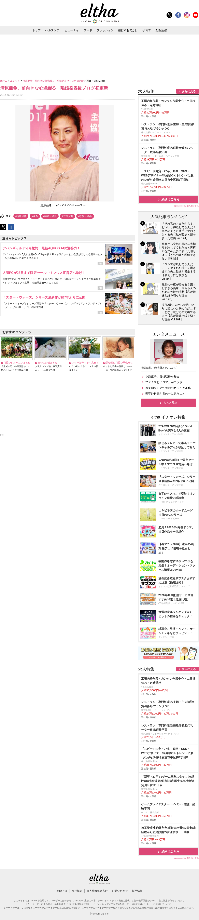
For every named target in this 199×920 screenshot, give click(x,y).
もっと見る (170, 402)
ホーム (4, 80)
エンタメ (15, 80)
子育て (146, 30)
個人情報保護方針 (97, 890)
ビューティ (72, 30)
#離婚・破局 (50, 216)
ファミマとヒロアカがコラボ (163, 382)
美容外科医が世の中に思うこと (165, 393)
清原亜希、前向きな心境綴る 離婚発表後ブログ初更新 (53, 80)
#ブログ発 (67, 216)
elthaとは (61, 890)
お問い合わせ (120, 890)
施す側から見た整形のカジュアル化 (168, 387)
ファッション (105, 30)
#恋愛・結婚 (85, 216)
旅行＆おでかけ (128, 30)
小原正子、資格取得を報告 (162, 376)
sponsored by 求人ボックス (186, 206)
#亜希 (35, 216)
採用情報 (137, 890)
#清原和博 (21, 216)
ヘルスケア (52, 30)
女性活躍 (161, 30)
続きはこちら (170, 199)
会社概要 (77, 890)
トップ (36, 30)
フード (88, 30)
